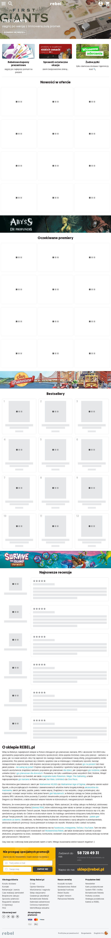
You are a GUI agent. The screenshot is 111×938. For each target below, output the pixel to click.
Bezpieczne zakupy (10, 895)
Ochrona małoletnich (39, 905)
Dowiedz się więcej (14, 32)
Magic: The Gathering (76, 776)
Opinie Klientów (37, 886)
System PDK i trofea (94, 889)
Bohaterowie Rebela (39, 898)
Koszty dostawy (9, 883)
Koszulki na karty (65, 883)
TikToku (79, 827)
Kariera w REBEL (92, 902)
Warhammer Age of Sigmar (73, 784)
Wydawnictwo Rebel (67, 886)
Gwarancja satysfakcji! (39, 895)
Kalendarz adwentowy (40, 902)
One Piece (72, 779)
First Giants (14, 21)
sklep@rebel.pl (90, 869)
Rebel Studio (63, 892)
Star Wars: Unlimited (55, 779)
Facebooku (59, 827)
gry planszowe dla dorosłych (30, 773)
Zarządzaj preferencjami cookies (106, 932)
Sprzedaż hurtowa (66, 889)
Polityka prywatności (68, 933)
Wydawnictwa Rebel (54, 830)
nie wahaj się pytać (24, 767)
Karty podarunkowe (94, 886)
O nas (32, 883)
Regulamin (86, 933)
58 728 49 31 (88, 853)
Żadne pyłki (92, 62)
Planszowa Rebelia (66, 898)
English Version (64, 895)
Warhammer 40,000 (48, 784)
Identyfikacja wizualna (39, 908)
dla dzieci (67, 770)
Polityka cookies (92, 895)
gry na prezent (89, 764)
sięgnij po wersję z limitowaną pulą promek (31, 26)
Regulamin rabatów (11, 902)
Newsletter (90, 883)
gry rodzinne (93, 770)
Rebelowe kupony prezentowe (18, 63)
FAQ (4, 908)
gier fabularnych (56, 793)
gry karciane (23, 779)
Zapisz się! (42, 869)
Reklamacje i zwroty (11, 889)
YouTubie (89, 827)
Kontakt (5, 886)
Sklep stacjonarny (37, 892)
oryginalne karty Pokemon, (54, 776)
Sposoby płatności (10, 898)
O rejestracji (7, 905)
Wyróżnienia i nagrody (40, 889)
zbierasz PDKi (38, 807)
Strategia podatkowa (94, 898)
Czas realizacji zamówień (13, 892)
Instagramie (70, 827)
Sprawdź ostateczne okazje (55, 63)
